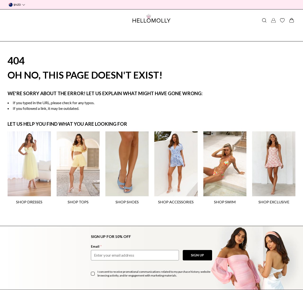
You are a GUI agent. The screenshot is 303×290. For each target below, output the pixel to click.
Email (96, 246)
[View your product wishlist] (282, 20)
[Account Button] (273, 20)
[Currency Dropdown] (17, 4)
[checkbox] (93, 274)
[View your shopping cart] (291, 20)
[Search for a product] (264, 20)
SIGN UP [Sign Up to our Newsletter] (197, 255)
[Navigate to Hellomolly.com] (151, 18)
